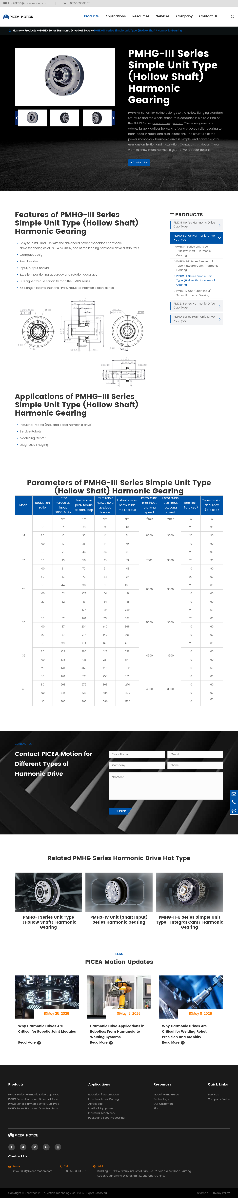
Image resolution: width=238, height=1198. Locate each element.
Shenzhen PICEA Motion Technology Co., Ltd (53, 1193)
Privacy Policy (221, 1193)
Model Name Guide (166, 1094)
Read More (29, 1045)
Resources (140, 16)
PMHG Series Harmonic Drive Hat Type (65, 31)
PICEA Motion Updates (119, 965)
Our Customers (163, 1104)
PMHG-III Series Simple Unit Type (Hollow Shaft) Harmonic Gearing (138, 31)
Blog (156, 1108)
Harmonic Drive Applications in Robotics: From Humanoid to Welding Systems (117, 1034)
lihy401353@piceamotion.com (25, 3)
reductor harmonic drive (86, 290)
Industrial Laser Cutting (103, 1099)
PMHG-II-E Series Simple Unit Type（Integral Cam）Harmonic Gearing (196, 268)
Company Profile (219, 1099)
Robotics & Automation (103, 1094)
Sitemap (202, 1193)
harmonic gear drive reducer (178, 149)
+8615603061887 (76, 3)
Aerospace (95, 1104)
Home (17, 31)
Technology (161, 1099)
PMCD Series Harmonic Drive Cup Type (194, 308)
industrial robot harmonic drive (68, 427)
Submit (121, 811)
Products (91, 16)
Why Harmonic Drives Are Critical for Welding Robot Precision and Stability (184, 1034)
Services (163, 16)
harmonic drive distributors (119, 250)
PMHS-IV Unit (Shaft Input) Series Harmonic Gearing (193, 295)
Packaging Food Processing (106, 1118)
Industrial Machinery (101, 1113)
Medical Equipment (101, 1108)
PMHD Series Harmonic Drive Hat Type (194, 321)
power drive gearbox (167, 123)
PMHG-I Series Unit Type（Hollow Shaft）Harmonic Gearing (193, 253)
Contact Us (208, 16)
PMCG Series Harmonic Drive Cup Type (194, 227)
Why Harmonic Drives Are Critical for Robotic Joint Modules (47, 1031)
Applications (115, 16)
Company (184, 16)
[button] (16, 118)
